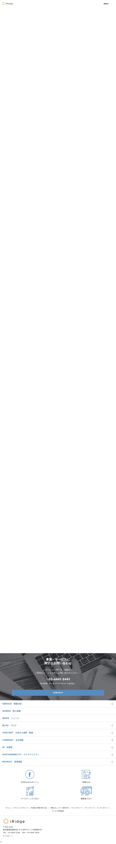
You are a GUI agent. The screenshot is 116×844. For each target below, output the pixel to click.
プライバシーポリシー (20, 808)
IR (7, 747)
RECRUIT (12, 761)
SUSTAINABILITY (20, 754)
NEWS (10, 718)
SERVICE (12, 703)
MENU (106, 4)
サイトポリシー (76, 808)
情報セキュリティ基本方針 (59, 808)
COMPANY (12, 740)
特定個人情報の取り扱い (39, 808)
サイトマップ (89, 808)
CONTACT (77, 693)
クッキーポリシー (103, 808)
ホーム (8, 808)
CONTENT (17, 732)
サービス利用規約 (58, 811)
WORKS (11, 711)
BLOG (9, 725)
